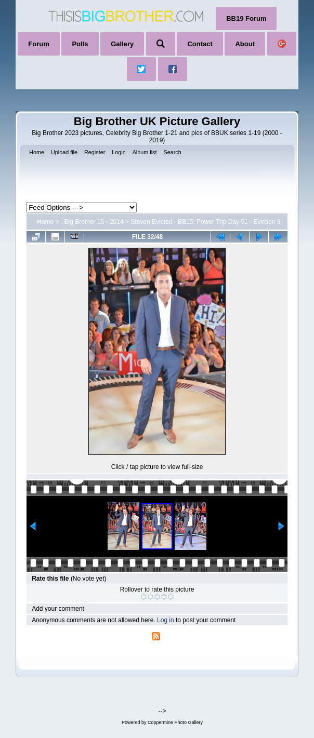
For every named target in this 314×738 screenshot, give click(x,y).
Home (45, 221)
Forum (38, 44)
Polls (80, 44)
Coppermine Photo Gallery (175, 722)
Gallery (122, 44)
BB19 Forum (246, 18)
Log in (165, 620)
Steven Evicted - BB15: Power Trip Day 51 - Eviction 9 (205, 221)
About (245, 44)
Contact (199, 44)
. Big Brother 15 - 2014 (92, 221)
